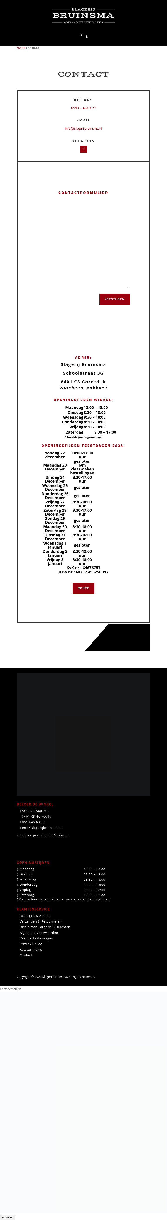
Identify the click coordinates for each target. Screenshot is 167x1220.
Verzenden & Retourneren (41, 921)
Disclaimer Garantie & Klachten (45, 927)
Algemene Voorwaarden (39, 933)
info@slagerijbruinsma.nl (83, 128)
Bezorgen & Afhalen (36, 916)
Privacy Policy (31, 944)
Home (21, 48)
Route (83, 588)
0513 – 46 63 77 (83, 108)
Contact (26, 955)
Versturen (115, 299)
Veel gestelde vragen (36, 938)
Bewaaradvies (31, 949)
